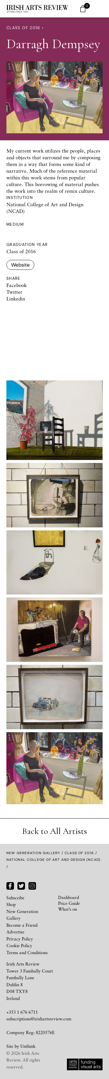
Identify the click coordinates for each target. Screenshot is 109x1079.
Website (20, 265)
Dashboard (68, 897)
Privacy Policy (19, 938)
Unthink (27, 1046)
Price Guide (69, 903)
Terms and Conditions (27, 952)
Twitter (14, 292)
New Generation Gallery (33, 853)
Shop (11, 904)
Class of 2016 (79, 853)
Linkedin (15, 298)
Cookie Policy (19, 945)
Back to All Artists (54, 831)
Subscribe (15, 897)
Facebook (16, 285)
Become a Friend (21, 925)
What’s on (67, 909)
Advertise (15, 931)
